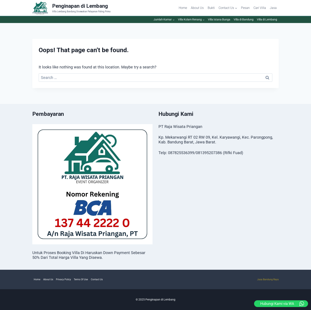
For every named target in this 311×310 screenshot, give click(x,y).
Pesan (245, 8)
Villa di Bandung (243, 19)
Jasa (273, 8)
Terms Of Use (81, 279)
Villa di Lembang (267, 19)
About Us (197, 8)
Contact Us (97, 279)
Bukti (211, 8)
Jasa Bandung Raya (268, 279)
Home (183, 8)
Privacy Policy (63, 279)
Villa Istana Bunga (219, 19)
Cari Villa (259, 8)
